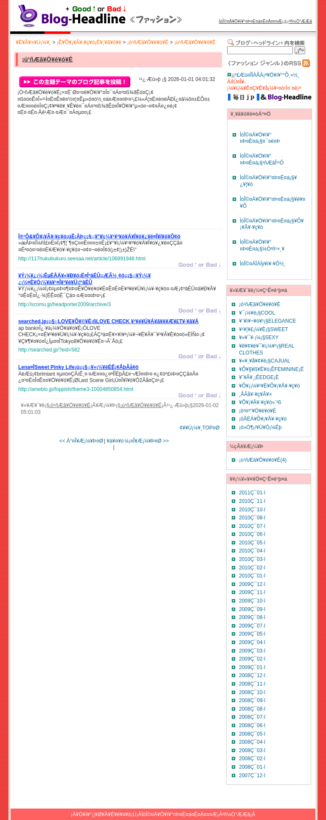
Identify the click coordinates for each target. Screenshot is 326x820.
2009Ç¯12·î (252, 584)
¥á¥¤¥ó (115, 441)
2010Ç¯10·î (252, 510)
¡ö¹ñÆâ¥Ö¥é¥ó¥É (148, 42)
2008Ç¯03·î (252, 750)
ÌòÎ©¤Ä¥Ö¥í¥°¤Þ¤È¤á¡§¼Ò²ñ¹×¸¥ (262, 245)
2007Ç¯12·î (252, 775)
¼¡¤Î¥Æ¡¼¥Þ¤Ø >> (146, 441)
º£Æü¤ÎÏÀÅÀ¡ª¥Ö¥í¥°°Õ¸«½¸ (267, 75)
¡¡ (99, 238)
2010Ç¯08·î (252, 518)
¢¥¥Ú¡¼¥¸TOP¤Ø (199, 428)
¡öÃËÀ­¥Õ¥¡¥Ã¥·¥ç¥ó (263, 419)
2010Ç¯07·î (252, 526)
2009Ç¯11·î (252, 592)
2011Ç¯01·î (252, 493)
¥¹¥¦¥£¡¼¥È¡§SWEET (263, 329)
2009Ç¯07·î (252, 626)
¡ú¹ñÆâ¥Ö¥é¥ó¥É (195, 42)
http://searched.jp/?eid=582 (49, 350)
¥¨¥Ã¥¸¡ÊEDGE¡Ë (259, 377)
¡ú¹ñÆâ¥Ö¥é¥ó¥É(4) (263, 460)
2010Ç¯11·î (252, 501)
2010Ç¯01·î (252, 576)
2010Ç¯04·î (252, 551)
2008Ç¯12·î (252, 675)
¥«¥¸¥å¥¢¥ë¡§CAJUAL (264, 361)
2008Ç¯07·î (252, 717)
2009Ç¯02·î (252, 659)
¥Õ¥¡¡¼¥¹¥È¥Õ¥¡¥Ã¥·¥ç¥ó (269, 386)
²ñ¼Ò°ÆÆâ (300, 21)
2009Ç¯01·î (252, 667)
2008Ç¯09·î (252, 700)
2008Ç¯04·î (252, 742)
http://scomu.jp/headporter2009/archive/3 (64, 304)
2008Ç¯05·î (252, 734)
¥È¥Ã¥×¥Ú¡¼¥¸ (33, 42)
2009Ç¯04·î (252, 642)
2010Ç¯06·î (252, 534)
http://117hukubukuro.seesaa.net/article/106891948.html (82, 259)
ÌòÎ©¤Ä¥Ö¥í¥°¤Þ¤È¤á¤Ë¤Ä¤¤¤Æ (250, 21)
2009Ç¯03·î (252, 651)
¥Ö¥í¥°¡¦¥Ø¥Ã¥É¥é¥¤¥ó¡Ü (106, 814)
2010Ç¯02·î (252, 568)
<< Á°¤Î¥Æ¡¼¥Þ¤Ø (81, 441)
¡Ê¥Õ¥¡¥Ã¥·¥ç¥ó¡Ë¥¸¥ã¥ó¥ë (89, 42)
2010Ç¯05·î (252, 543)
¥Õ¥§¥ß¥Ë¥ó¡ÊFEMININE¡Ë (271, 369)
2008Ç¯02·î (252, 758)
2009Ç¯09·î (252, 609)
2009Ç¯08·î (252, 617)
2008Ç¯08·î (252, 709)
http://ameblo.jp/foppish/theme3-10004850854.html (75, 389)
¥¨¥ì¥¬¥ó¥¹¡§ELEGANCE (267, 321)
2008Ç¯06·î (252, 725)
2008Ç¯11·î (252, 684)
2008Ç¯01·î (252, 767)
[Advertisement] (82, 175)
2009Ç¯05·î (252, 634)
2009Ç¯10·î (252, 601)
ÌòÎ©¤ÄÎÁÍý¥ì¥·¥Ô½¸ (263, 264)
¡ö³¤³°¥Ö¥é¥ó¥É (257, 411)
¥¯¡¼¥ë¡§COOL (257, 313)
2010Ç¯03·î (252, 559)
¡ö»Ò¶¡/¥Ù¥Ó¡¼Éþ (260, 427)
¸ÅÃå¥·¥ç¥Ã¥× (255, 394)
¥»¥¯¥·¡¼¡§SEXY (258, 337)
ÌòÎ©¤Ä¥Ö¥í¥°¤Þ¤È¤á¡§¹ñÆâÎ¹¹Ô (262, 159)
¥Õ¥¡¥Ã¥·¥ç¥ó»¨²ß (260, 402)
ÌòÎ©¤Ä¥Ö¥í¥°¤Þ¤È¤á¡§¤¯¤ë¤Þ (260, 138)
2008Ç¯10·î (252, 692)
